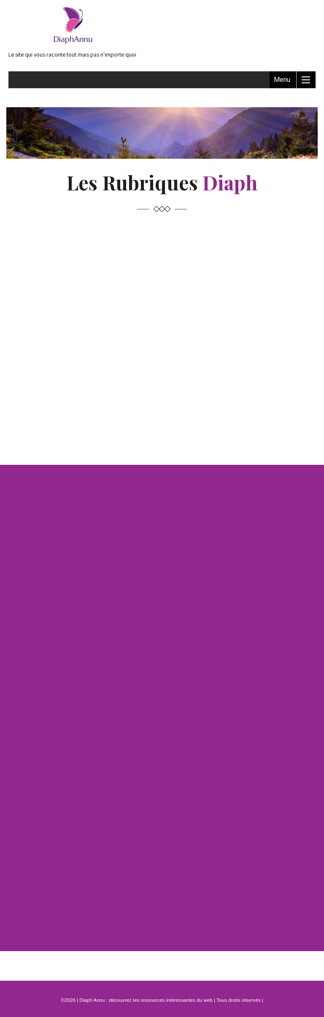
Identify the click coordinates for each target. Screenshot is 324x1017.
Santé (162, 401)
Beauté (250, 308)
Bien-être (162, 308)
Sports (74, 401)
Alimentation (74, 308)
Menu (282, 80)
